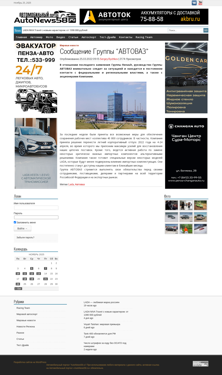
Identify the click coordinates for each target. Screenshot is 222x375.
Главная (21, 37)
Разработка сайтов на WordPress (30, 362)
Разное (20, 332)
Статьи (73, 37)
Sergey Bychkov (109, 59)
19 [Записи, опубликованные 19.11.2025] (31, 279)
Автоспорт (89, 37)
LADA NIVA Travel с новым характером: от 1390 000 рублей (55, 30)
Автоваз (80, 184)
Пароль (18, 213)
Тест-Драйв (108, 37)
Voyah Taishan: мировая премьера (102, 324)
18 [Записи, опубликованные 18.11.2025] (25, 279)
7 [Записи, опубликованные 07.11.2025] (45, 268)
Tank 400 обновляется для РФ (100, 333)
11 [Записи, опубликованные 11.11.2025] (25, 273)
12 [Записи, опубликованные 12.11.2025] (31, 273)
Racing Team (144, 37)
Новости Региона (26, 326)
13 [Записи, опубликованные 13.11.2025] (38, 273)
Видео (60, 37)
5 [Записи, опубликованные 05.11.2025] (31, 268)
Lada (71, 184)
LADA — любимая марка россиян (101, 302)
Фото (49, 37)
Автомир (36, 37)
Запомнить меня (25, 222)
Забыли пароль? (25, 237)
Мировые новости (69, 45)
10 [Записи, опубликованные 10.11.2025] (18, 273)
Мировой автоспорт (27, 314)
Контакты (125, 37)
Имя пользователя (24, 203)
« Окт (18, 288)
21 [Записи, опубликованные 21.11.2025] (45, 279)
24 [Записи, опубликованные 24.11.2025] (18, 284)
